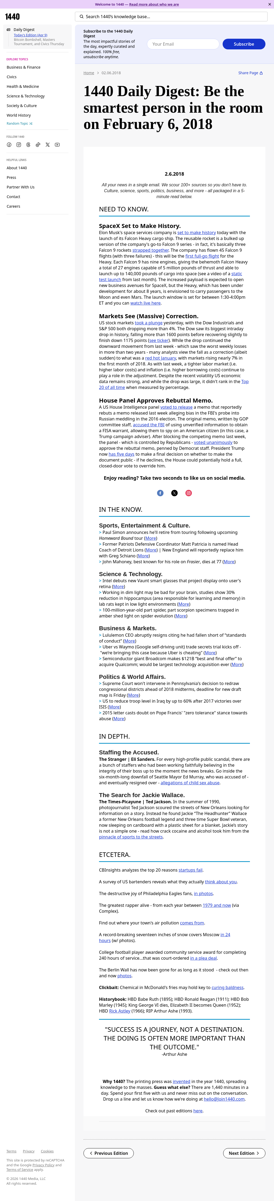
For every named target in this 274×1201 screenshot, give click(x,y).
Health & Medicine (23, 86)
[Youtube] (57, 144)
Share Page (250, 72)
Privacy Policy (43, 1165)
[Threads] (28, 144)
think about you (221, 882)
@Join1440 (224, 1099)
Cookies (47, 1151)
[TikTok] (38, 144)
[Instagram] (19, 144)
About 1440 (17, 167)
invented (182, 1081)
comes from (192, 923)
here (198, 1111)
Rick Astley (119, 1011)
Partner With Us (21, 187)
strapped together (150, 250)
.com (240, 1099)
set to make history (196, 232)
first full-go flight (202, 256)
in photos (203, 893)
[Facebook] (9, 144)
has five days (121, 454)
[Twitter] (47, 144)
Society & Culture (22, 105)
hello (209, 1099)
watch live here (145, 303)
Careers (13, 206)
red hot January (160, 358)
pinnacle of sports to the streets (131, 837)
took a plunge (149, 323)
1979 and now (217, 905)
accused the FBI (149, 425)
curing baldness (227, 987)
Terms (11, 1151)
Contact (13, 196)
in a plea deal (203, 958)
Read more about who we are (154, 4)
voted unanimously (213, 442)
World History (19, 115)
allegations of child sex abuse (190, 783)
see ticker (159, 340)
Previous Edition (108, 1153)
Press (11, 177)
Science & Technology (26, 96)
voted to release (176, 407)
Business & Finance (23, 67)
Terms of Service (19, 1169)
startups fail (191, 870)
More (150, 538)
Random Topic (19, 123)
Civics (12, 76)
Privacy (28, 1151)
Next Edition (244, 1153)
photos (124, 976)
